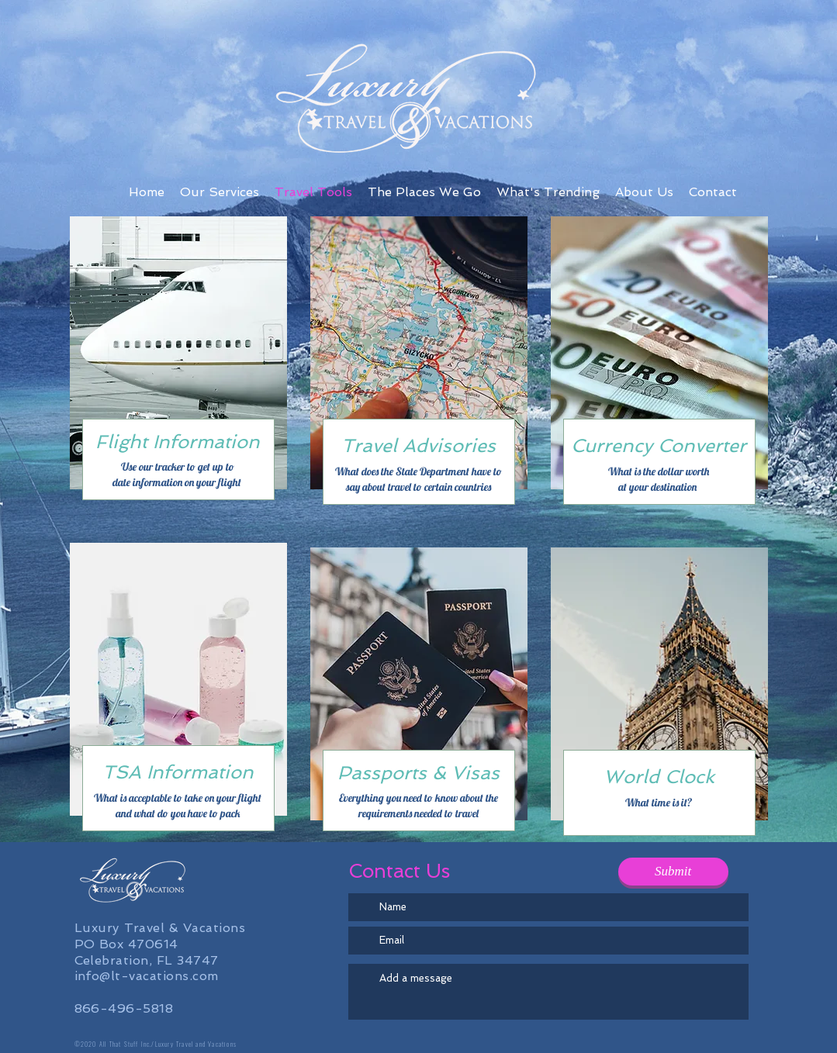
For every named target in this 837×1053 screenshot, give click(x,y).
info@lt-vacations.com (146, 975)
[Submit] (673, 872)
